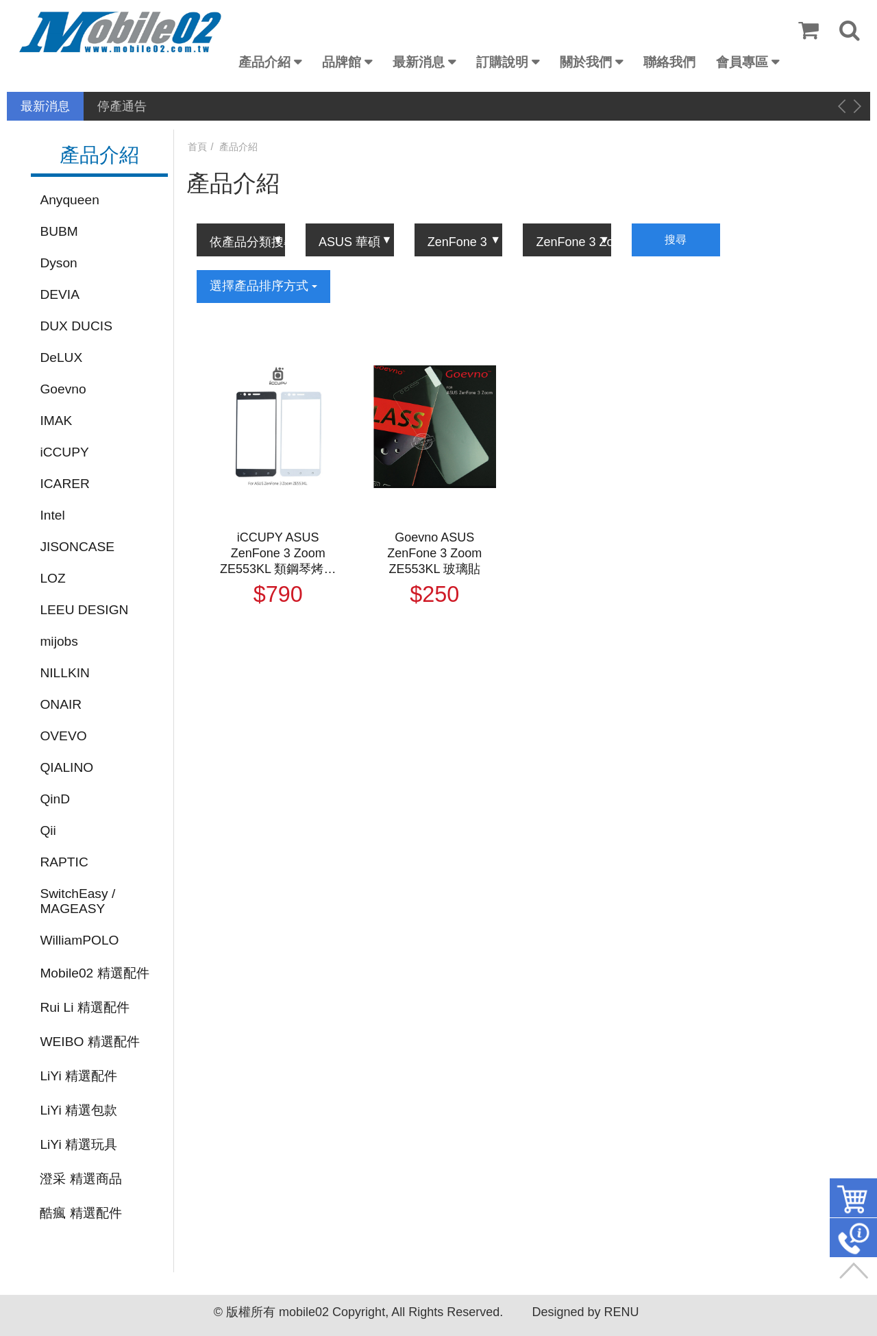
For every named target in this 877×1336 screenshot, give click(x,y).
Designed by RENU (585, 1312)
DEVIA (59, 294)
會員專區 (742, 62)
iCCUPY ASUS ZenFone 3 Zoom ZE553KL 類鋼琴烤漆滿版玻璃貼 (278, 554)
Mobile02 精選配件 (94, 973)
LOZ (52, 578)
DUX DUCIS (76, 326)
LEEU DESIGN (84, 610)
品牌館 (341, 62)
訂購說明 (502, 62)
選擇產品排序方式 (263, 286)
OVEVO (63, 736)
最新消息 (419, 62)
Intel (52, 515)
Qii (47, 830)
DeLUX (61, 357)
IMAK (56, 420)
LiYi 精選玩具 (78, 1144)
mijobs (58, 641)
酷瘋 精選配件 (80, 1213)
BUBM (58, 231)
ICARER (65, 483)
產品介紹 (264, 62)
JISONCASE (77, 546)
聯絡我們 (669, 62)
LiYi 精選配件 (78, 1076)
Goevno (63, 389)
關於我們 (586, 62)
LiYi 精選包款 (78, 1110)
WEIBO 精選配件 (89, 1041)
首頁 (197, 146)
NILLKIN (65, 673)
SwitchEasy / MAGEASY (77, 901)
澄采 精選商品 (80, 1178)
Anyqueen (69, 200)
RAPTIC (64, 862)
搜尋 (676, 239)
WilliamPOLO (79, 940)
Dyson (58, 263)
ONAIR (61, 704)
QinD (55, 799)
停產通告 (122, 106)
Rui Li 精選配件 (84, 1007)
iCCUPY (64, 452)
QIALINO (66, 767)
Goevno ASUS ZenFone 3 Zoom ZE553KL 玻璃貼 (434, 553)
